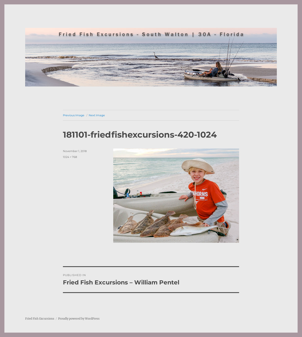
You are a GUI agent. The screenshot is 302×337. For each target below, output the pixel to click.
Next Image (97, 115)
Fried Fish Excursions (39, 318)
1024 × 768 (70, 157)
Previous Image (73, 115)
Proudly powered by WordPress (79, 318)
